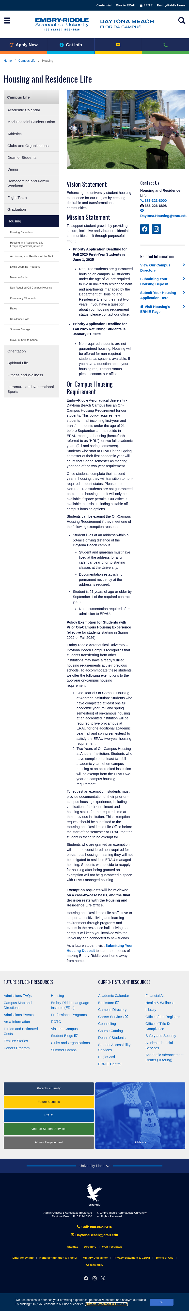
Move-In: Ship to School (24, 339)
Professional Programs (69, 1015)
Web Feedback (112, 1246)
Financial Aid (155, 996)
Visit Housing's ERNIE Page (155, 309)
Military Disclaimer (95, 1257)
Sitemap (72, 1246)
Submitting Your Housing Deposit (154, 281)
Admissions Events (19, 1015)
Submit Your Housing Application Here (158, 295)
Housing (14, 221)
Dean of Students (21, 157)
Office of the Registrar (162, 1017)
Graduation (16, 209)
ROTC (56, 1022)
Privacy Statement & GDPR (106, 1304)
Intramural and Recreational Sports (30, 389)
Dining (12, 169)
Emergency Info (22, 1257)
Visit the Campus (64, 1029)
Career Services (113, 1017)
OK (162, 1302)
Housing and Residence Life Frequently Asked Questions (26, 244)
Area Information (17, 1022)
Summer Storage (20, 329)
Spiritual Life (17, 363)
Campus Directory (112, 1010)
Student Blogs (64, 1036)
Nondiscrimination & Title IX (58, 1257)
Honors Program (17, 1048)
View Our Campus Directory (155, 267)
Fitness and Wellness (25, 375)
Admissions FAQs (18, 996)
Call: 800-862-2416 (94, 1227)
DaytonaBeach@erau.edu (94, 1235)
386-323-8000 (153, 201)
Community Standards (23, 298)
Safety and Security (160, 1036)
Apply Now (23, 44)
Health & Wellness (159, 1003)
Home (8, 60)
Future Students (49, 1102)
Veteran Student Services (48, 1129)
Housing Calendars (21, 232)
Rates (13, 308)
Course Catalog (110, 1031)
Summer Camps (64, 1050)
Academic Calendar (23, 110)
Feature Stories (16, 1041)
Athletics (14, 134)
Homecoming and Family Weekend (28, 183)
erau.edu (94, 1194)
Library (150, 1010)
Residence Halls (19, 319)
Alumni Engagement (49, 1142)
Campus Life (26, 60)
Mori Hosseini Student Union (31, 122)
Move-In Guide (19, 277)
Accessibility (94, 1264)
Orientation (16, 351)
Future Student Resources (28, 982)
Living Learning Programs (25, 266)
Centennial (103, 5)
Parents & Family (49, 1088)
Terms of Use (164, 1257)
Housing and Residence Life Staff (31, 256)
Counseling (107, 1024)
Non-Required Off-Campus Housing (31, 287)
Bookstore (108, 1003)
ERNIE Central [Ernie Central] (109, 1064)
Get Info (71, 44)
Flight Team (17, 197)
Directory (90, 1246)
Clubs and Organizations (27, 146)
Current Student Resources (124, 982)
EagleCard (106, 1057)
